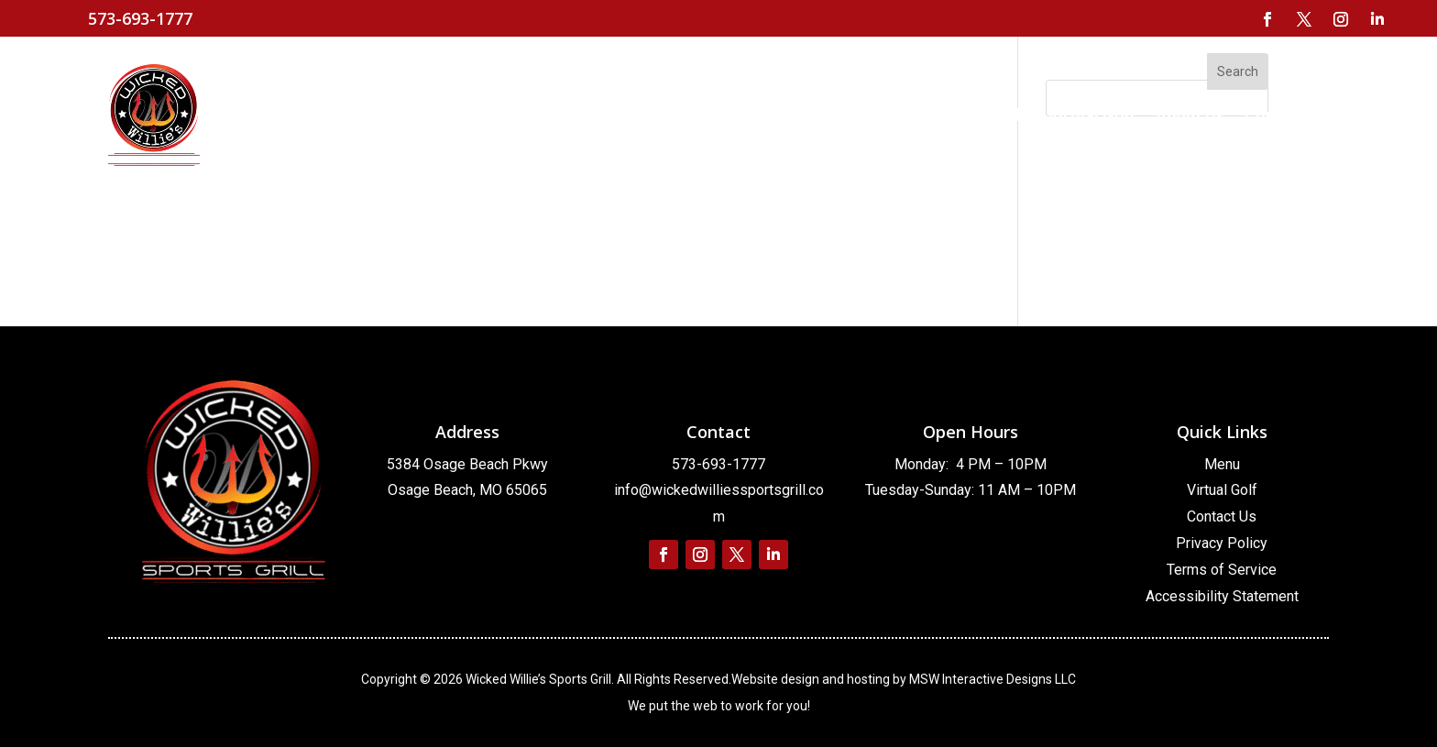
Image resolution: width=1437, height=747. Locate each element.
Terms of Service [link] (1222, 569)
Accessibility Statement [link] (1222, 596)
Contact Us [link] (1221, 516)
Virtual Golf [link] (1222, 490)
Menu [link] (1222, 464)
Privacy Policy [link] (1221, 543)
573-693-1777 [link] (718, 464)
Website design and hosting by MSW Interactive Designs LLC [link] (903, 679)
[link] (1267, 19)
